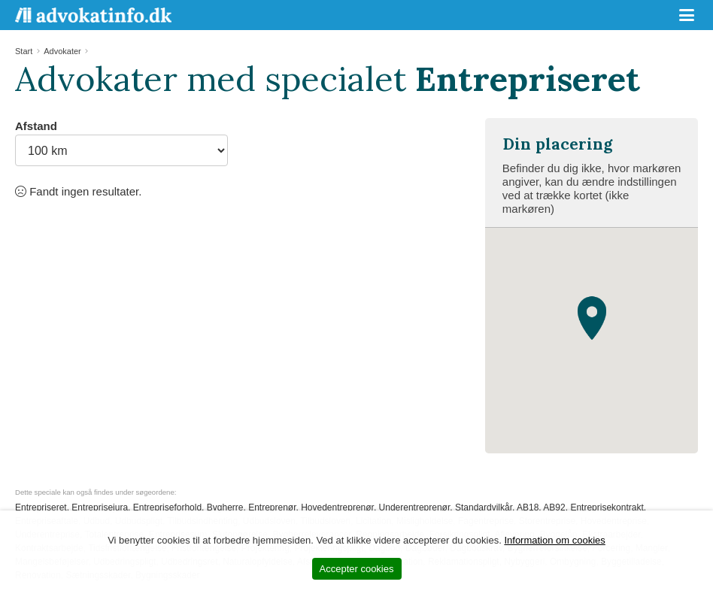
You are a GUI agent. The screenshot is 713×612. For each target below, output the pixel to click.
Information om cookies (554, 540)
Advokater (62, 51)
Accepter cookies (357, 568)
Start (23, 51)
